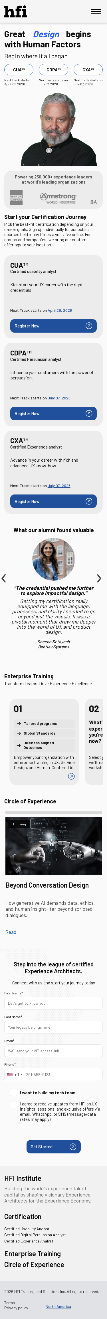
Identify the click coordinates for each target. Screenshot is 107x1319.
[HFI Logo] (20, 11)
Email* (9, 1041)
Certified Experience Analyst (28, 1240)
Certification (22, 1216)
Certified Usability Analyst (27, 1228)
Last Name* (13, 1017)
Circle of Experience (34, 1264)
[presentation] (3, 565)
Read (11, 932)
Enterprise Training (32, 1253)
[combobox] (14, 1074)
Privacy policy (16, 1308)
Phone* (10, 1064)
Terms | (10, 1302)
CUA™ (19, 69)
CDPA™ (53, 69)
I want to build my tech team (42, 1092)
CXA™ (88, 69)
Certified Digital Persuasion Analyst (35, 1234)
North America (58, 1306)
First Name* (13, 993)
